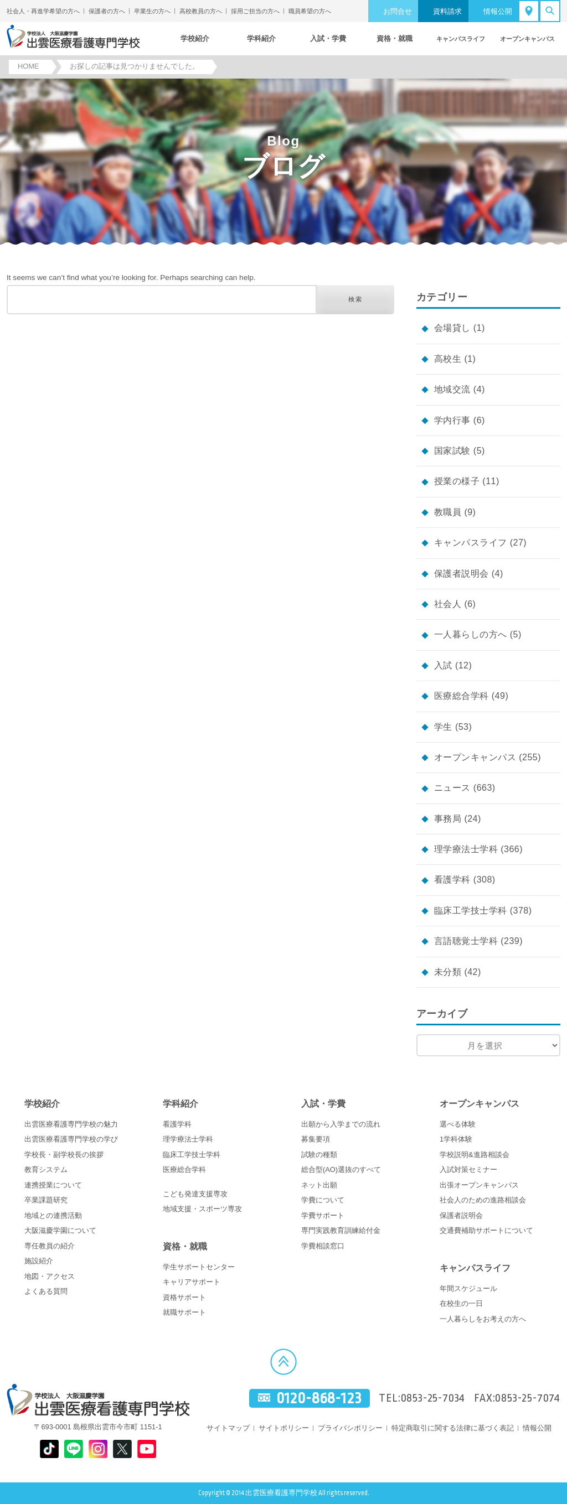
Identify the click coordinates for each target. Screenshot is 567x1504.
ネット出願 (319, 1185)
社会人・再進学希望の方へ (43, 11)
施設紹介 (38, 1261)
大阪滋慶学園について (60, 1230)
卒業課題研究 (46, 1200)
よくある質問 (46, 1291)
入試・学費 (323, 1103)
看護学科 (452, 879)
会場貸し (452, 328)
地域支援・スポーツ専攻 (202, 1209)
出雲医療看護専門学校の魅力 (71, 1124)
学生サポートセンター (199, 1267)
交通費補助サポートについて (486, 1230)
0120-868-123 (319, 1398)
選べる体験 (458, 1124)
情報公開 (497, 11)
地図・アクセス (49, 1276)
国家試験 (452, 450)
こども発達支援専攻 (195, 1194)
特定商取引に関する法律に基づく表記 (452, 1428)
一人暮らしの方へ (470, 634)
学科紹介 (180, 1103)
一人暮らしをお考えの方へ (483, 1319)
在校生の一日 (461, 1303)
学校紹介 (42, 1103)
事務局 (447, 818)
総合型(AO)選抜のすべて (341, 1169)
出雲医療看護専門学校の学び (71, 1139)
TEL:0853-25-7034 (422, 1398)
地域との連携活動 (53, 1215)
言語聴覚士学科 (466, 941)
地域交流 (452, 389)
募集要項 (315, 1139)
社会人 (447, 604)
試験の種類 (319, 1154)
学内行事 (452, 420)
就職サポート (184, 1312)
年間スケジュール (468, 1288)
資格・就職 (185, 1246)
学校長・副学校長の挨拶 (64, 1154)
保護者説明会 (461, 573)
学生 (443, 727)
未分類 (447, 972)
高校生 (447, 359)
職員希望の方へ (309, 11)
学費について (322, 1200)
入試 (443, 665)
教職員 (447, 512)
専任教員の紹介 (49, 1246)
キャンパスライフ (470, 542)
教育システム (46, 1169)
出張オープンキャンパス (479, 1185)
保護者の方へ (107, 11)
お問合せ (397, 11)
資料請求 (447, 11)
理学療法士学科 (466, 849)
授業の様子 (457, 481)
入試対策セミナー (468, 1169)
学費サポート (322, 1215)
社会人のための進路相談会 (483, 1200)
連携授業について (53, 1185)
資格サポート (184, 1297)
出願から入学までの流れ (340, 1124)
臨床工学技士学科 (470, 910)
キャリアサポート (191, 1282)
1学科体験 (456, 1139)
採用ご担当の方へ (255, 11)
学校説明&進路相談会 (474, 1154)
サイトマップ (228, 1428)
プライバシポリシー (350, 1428)
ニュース (452, 787)
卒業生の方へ (152, 11)
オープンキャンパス (475, 757)
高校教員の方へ (200, 11)
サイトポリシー (284, 1428)
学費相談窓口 (322, 1246)
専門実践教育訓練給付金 (340, 1230)
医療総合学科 (461, 696)
